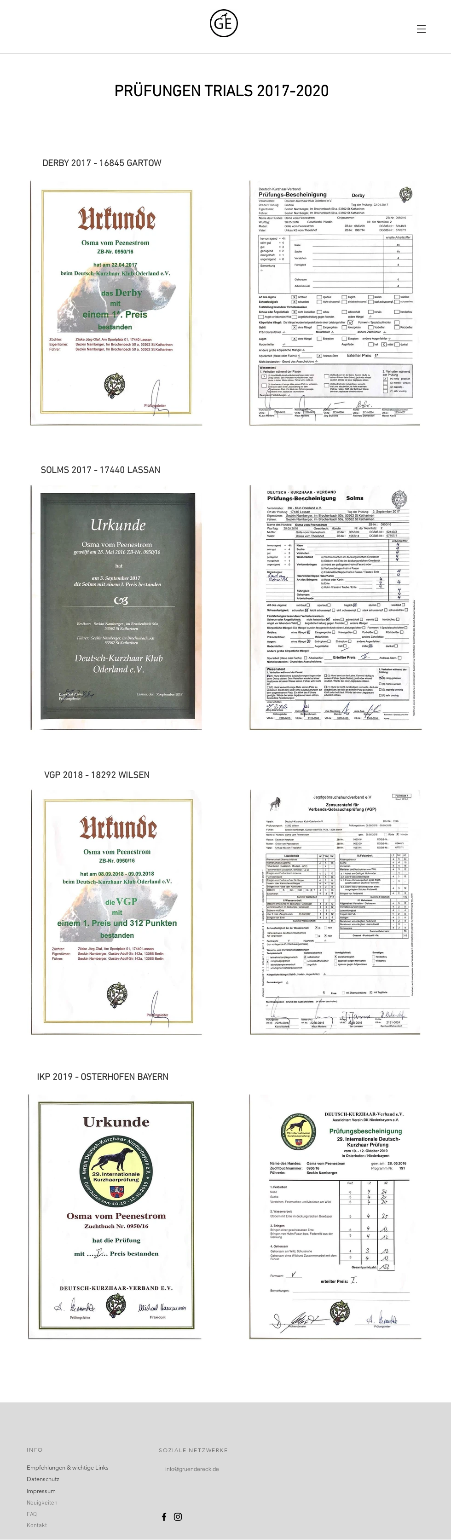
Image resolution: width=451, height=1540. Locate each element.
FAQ (32, 1514)
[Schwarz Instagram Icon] (178, 1516)
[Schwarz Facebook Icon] (164, 1516)
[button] (421, 29)
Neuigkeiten (42, 1503)
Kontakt (37, 1525)
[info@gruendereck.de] (192, 1468)
